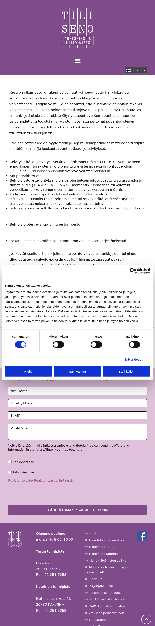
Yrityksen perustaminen (106, 594)
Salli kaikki (126, 362)
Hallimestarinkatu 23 (53, 579)
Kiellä (28, 362)
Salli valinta (77, 362)
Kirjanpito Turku (101, 567)
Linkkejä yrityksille (102, 608)
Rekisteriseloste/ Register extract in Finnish (40, 480)
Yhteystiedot (98, 601)
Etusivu (94, 514)
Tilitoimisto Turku (101, 528)
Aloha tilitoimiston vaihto (107, 542)
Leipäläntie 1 (47, 544)
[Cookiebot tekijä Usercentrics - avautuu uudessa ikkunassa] (132, 261)
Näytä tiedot (134, 350)
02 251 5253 (55, 556)
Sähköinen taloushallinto (107, 580)
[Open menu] (77, 60)
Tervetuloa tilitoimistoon (107, 521)
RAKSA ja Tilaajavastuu (107, 587)
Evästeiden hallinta (77, 622)
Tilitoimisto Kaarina (103, 535)
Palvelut (95, 560)
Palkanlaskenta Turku (105, 574)
